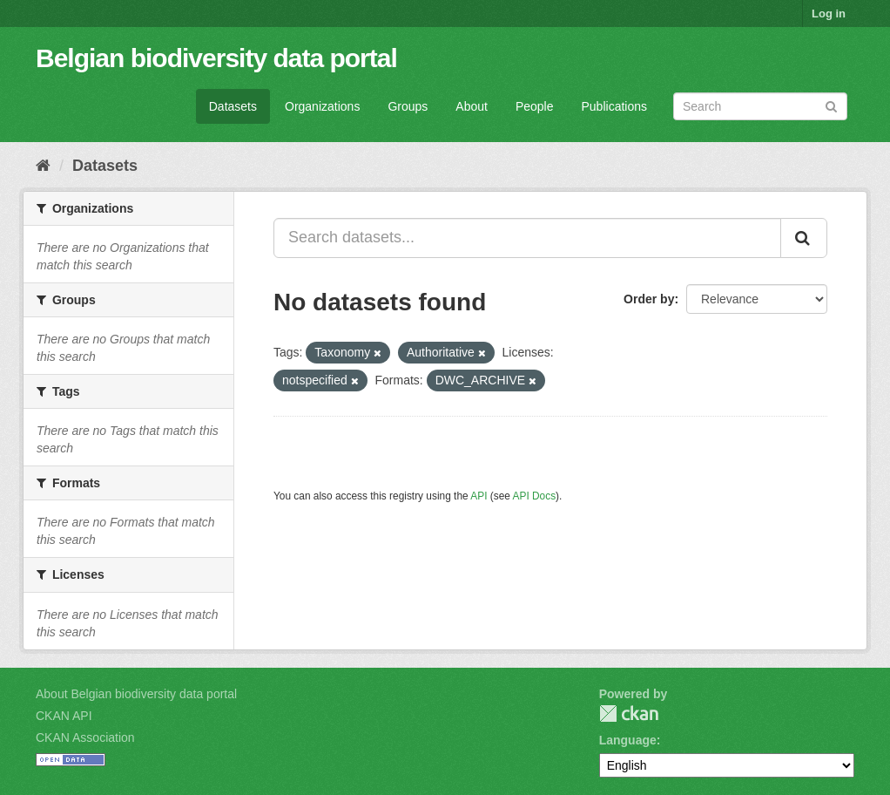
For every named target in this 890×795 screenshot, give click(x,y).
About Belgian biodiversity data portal (136, 694)
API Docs (534, 496)
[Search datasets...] (527, 238)
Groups (408, 106)
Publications (615, 106)
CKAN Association (85, 737)
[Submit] (831, 105)
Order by (649, 299)
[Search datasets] (760, 106)
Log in (829, 13)
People (535, 106)
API (478, 496)
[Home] (43, 165)
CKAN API (64, 716)
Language (628, 740)
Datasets (233, 106)
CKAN (628, 713)
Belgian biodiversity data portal (216, 58)
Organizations (322, 106)
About (471, 106)
